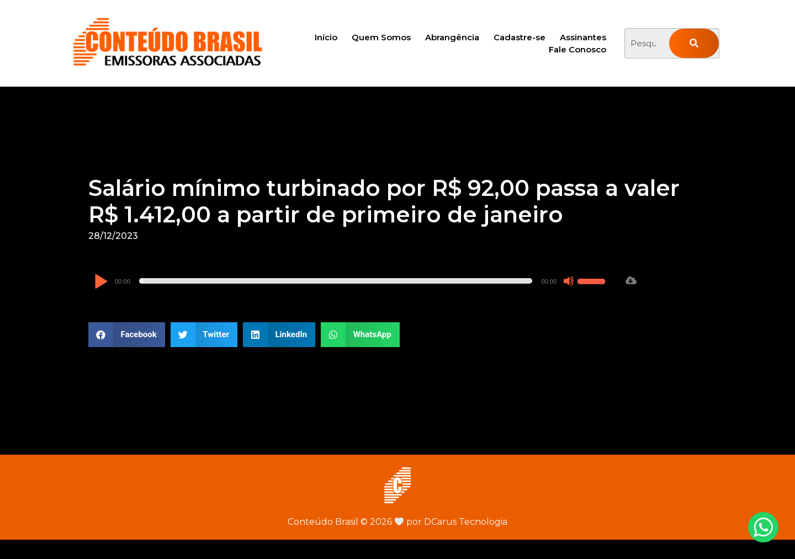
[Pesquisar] (694, 43)
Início (326, 37)
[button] (126, 334)
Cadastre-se (519, 37)
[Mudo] (568, 280)
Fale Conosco (577, 49)
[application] (351, 281)
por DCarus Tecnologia (451, 522)
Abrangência (452, 37)
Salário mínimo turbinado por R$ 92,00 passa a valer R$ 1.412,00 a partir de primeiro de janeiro (384, 201)
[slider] (336, 281)
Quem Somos (381, 37)
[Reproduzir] (100, 282)
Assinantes (583, 37)
